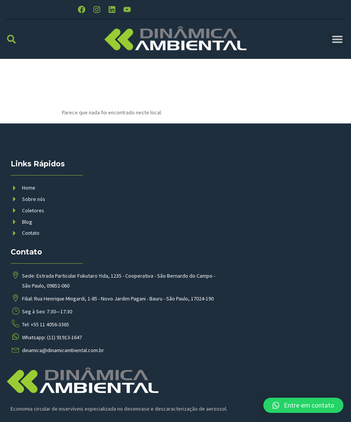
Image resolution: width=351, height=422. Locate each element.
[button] (11, 46)
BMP (145, 408)
